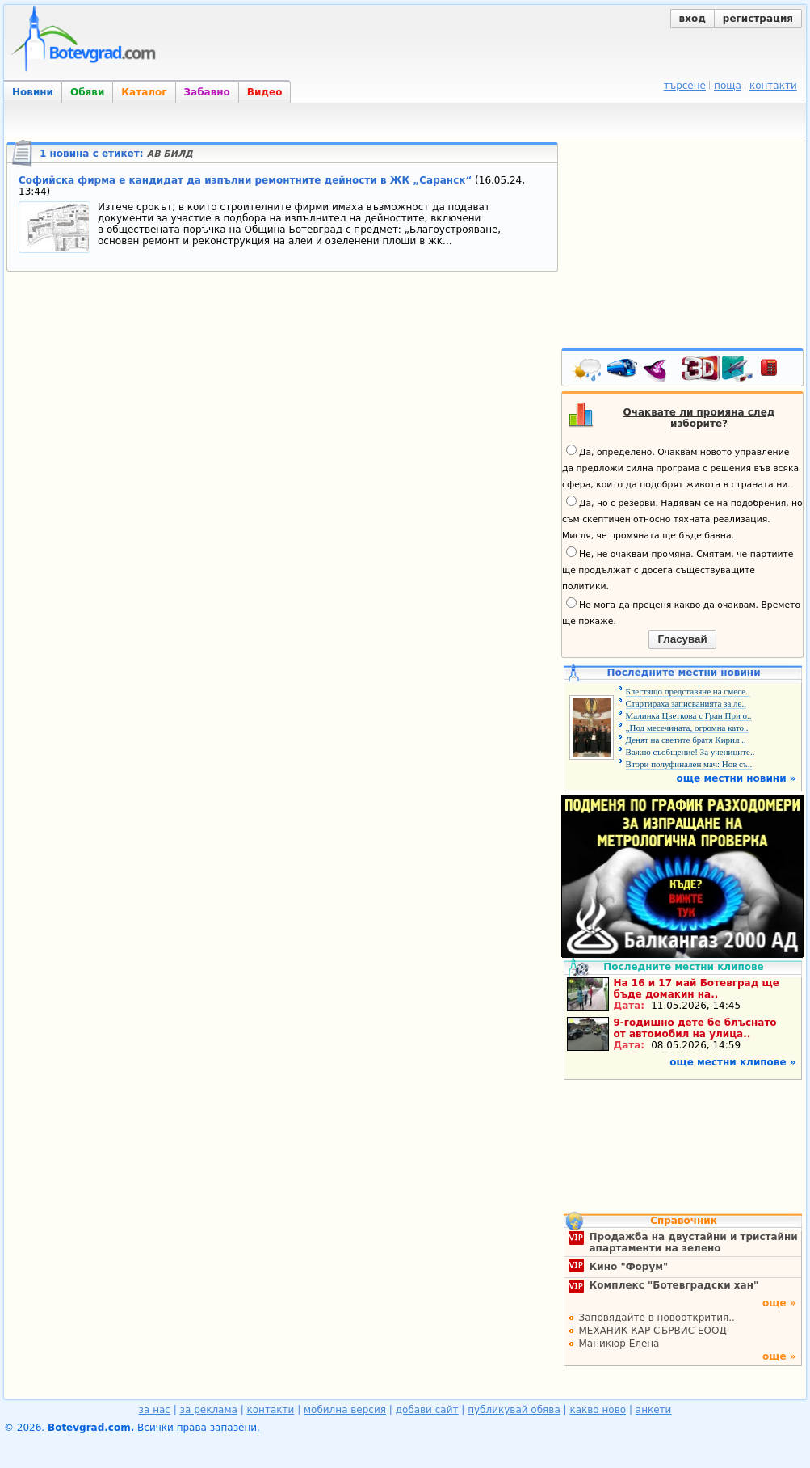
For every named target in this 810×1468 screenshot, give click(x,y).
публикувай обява (514, 1409)
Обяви (87, 92)
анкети (654, 1409)
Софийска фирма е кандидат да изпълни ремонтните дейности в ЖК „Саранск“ (245, 180)
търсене (685, 85)
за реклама (208, 1409)
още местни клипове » (732, 1062)
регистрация (758, 18)
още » (779, 1303)
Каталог (143, 92)
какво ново (597, 1409)
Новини (32, 92)
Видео (265, 92)
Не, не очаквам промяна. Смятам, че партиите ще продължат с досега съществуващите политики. (677, 569)
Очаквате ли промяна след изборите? (699, 418)
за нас (154, 1409)
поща (727, 85)
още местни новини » (736, 778)
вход (692, 18)
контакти (773, 85)
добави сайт (427, 1409)
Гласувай (682, 639)
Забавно (207, 92)
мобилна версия (345, 1409)
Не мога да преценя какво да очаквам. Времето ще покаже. (681, 611)
